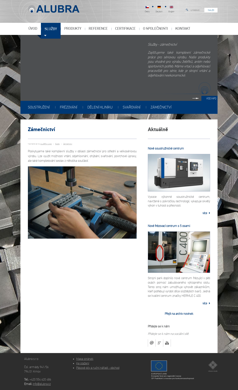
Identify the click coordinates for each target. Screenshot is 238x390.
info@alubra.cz (42, 384)
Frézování (68, 107)
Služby (51, 29)
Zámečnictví (161, 107)
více (206, 213)
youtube (167, 343)
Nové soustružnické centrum (166, 148)
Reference (98, 29)
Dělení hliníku (99, 107)
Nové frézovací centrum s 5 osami (169, 226)
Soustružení (39, 107)
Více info (211, 98)
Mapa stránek (84, 359)
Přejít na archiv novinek (179, 314)
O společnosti (155, 29)
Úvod (32, 29)
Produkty (72, 29)
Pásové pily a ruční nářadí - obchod (97, 368)
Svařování (131, 107)
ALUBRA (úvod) (46, 144)
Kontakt (182, 29)
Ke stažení (82, 363)
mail (151, 343)
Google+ (159, 343)
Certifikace (125, 29)
